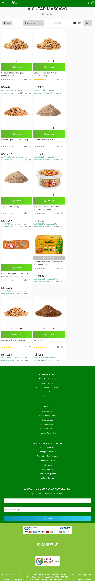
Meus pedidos (47, 402)
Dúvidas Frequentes (47, 344)
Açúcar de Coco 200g (10, 273)
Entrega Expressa (47, 357)
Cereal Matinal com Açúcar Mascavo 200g (12, 74)
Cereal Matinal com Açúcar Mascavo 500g (44, 74)
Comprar (16, 67)
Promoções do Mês (47, 380)
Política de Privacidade (47, 361)
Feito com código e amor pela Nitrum (47, 561)
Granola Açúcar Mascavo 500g (77, 73)
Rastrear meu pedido (47, 406)
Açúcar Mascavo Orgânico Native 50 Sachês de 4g (47, 196)
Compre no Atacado (47, 325)
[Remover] (10, 61)
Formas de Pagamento (47, 348)
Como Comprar (48, 353)
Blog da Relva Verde (47, 312)
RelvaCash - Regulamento (47, 389)
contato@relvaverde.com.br (22, 512)
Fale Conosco (47, 329)
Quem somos (47, 316)
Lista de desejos (47, 411)
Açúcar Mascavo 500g (11, 139)
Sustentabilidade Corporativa (47, 320)
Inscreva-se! (47, 451)
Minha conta (47, 398)
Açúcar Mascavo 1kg (41, 139)
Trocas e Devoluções (47, 366)
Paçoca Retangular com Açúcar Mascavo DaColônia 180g (14, 208)
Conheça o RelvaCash (47, 385)
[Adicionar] (20, 61)
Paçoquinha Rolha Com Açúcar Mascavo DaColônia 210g (77, 141)
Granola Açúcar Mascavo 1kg (76, 206)
